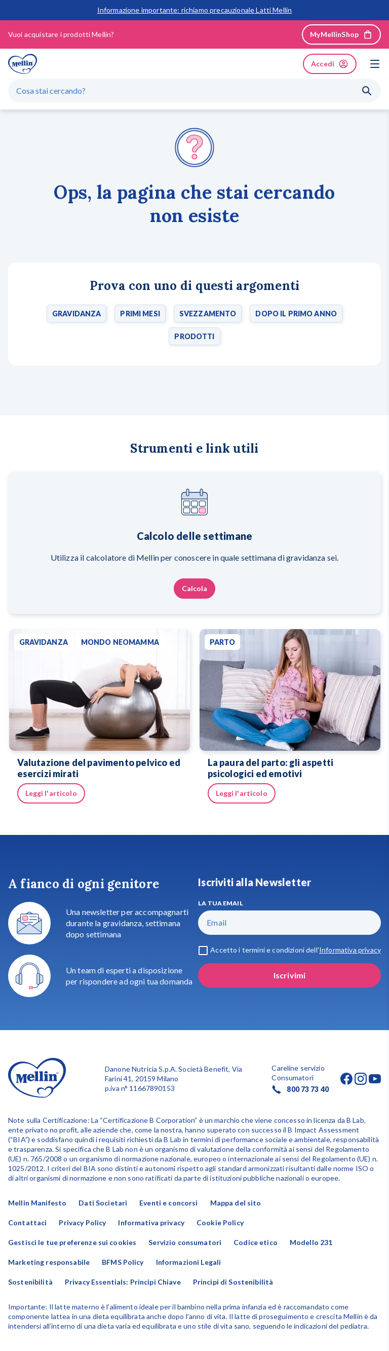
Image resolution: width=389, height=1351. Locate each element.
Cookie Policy (220, 1222)
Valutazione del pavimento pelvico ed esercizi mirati (98, 768)
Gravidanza (76, 313)
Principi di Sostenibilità (233, 1281)
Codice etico (256, 1242)
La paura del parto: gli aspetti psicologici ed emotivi (271, 768)
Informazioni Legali (188, 1262)
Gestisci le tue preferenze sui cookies (72, 1242)
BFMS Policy (123, 1262)
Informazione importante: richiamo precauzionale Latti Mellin (194, 10)
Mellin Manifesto (37, 1202)
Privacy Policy (82, 1222)
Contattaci (27, 1222)
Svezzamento (208, 313)
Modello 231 (311, 1242)
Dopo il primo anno (296, 313)
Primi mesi (140, 313)
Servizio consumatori (184, 1242)
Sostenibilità (30, 1281)
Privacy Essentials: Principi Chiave (123, 1281)
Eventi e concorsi (168, 1202)
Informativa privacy (151, 1222)
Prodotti (194, 336)
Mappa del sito (235, 1202)
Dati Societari (103, 1202)
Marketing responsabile (49, 1262)
